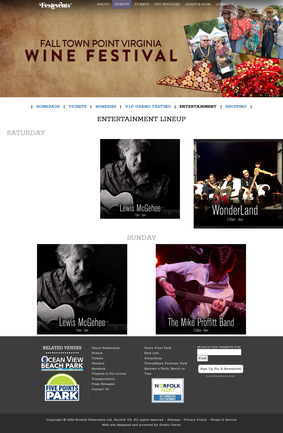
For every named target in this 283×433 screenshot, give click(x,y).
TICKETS (141, 4)
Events (97, 353)
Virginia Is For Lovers (109, 374)
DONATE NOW (198, 4)
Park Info (151, 353)
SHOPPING (236, 106)
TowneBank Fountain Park (165, 363)
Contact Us (100, 389)
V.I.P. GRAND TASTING (148, 106)
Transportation (103, 379)
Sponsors (98, 369)
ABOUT (103, 4)
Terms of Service (223, 420)
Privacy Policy (195, 420)
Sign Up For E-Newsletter (220, 369)
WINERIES (105, 106)
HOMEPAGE (48, 106)
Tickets (97, 358)
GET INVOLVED (167, 4)
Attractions (153, 358)
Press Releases (103, 384)
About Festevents (105, 348)
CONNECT (224, 4)
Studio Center (170, 425)
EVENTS (122, 4)
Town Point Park (157, 348)
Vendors (98, 363)
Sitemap (173, 420)
